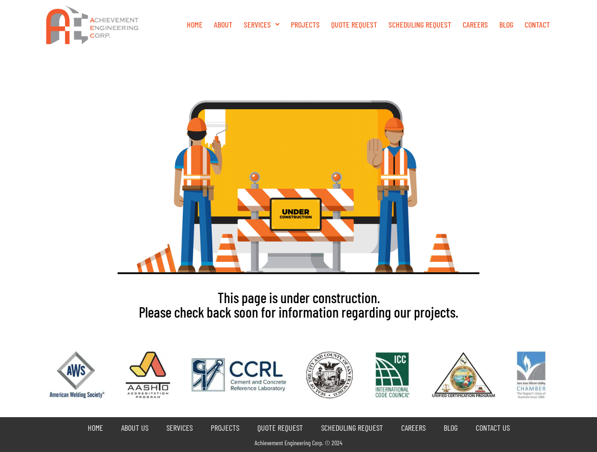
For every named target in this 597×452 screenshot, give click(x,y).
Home (195, 24)
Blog (506, 24)
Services (262, 24)
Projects (305, 24)
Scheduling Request (420, 24)
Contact (537, 24)
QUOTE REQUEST (354, 24)
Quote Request (280, 428)
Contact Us (493, 428)
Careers (475, 24)
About (223, 24)
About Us (134, 428)
